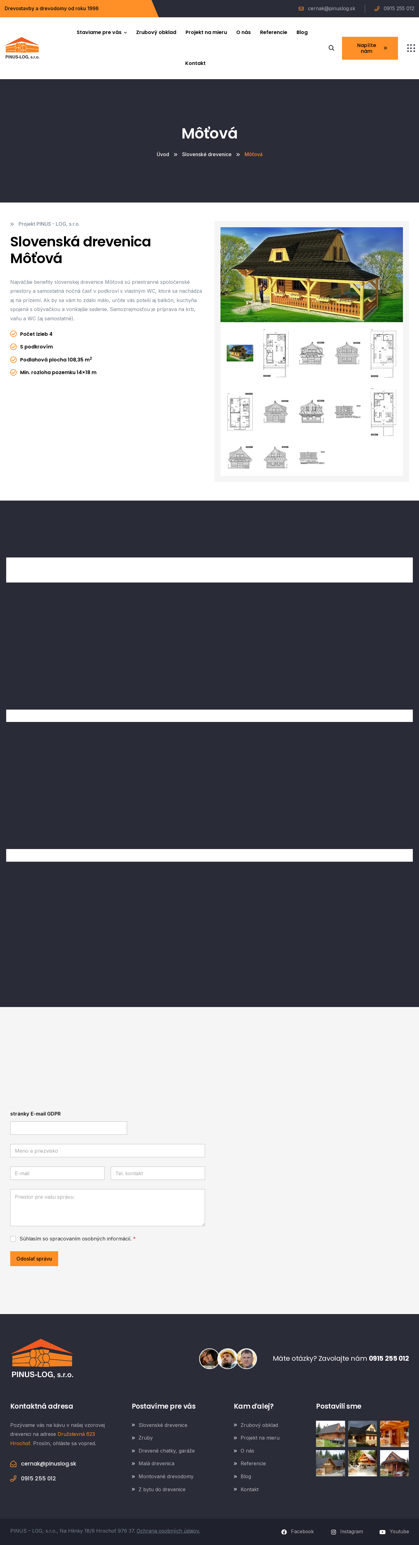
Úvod (163, 154)
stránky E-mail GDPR (35, 1114)
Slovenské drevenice (207, 154)
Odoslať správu (34, 1259)
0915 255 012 (388, 1358)
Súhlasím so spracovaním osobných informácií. (77, 1239)
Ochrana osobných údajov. (168, 1531)
